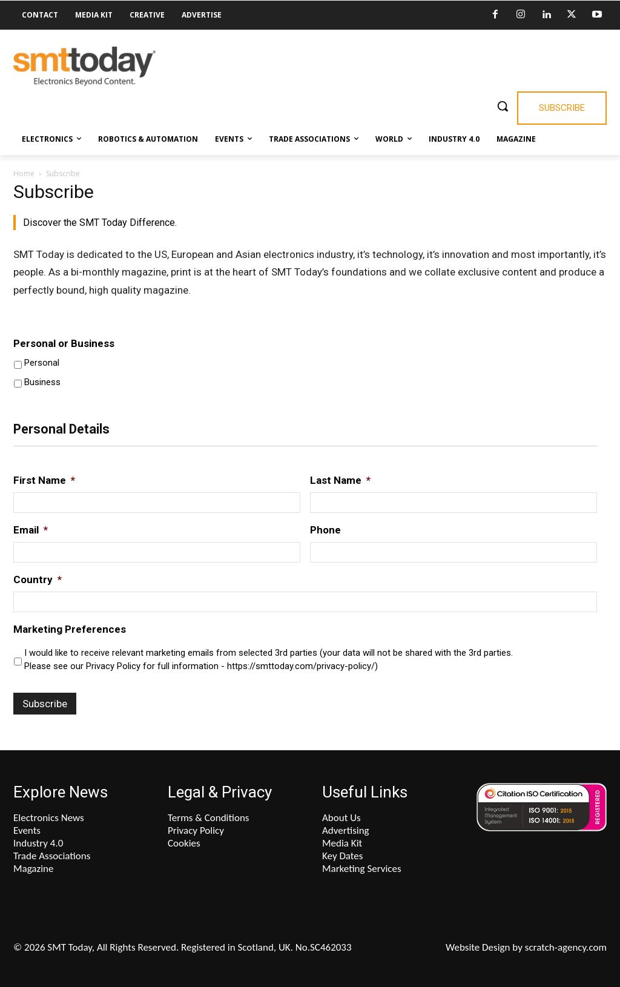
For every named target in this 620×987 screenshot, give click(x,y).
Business (42, 382)
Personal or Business (63, 343)
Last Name (340, 480)
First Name (44, 480)
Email (30, 530)
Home (24, 173)
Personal (41, 362)
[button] (502, 105)
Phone (325, 530)
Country (37, 579)
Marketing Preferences (69, 629)
